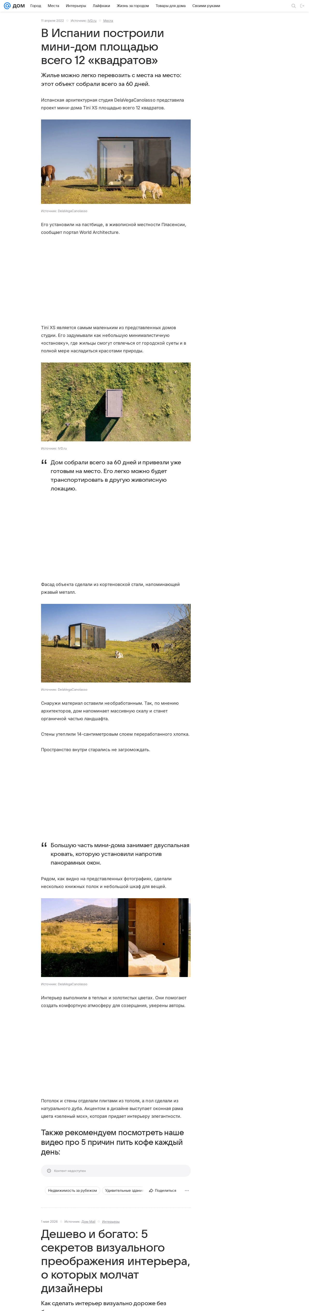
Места (108, 20)
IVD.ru (92, 20)
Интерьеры (111, 1221)
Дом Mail (88, 1221)
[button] (116, 162)
